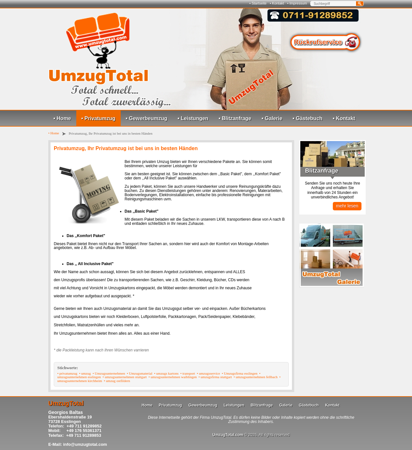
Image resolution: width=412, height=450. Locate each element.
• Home (62, 118)
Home (147, 405)
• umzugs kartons (166, 373)
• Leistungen (193, 118)
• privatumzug (67, 373)
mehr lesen (347, 205)
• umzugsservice (208, 373)
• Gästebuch (308, 118)
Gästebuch (309, 405)
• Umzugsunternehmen (109, 373)
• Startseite (258, 3)
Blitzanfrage (262, 405)
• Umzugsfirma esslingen (240, 373)
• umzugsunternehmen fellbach (255, 377)
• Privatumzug (98, 118)
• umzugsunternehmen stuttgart (125, 377)
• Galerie (272, 118)
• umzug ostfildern (117, 381)
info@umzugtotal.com (85, 444)
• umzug (85, 373)
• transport (187, 373)
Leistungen (234, 405)
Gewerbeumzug (202, 405)
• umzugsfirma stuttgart (215, 377)
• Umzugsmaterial (139, 373)
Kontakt (332, 405)
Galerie (285, 405)
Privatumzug (170, 405)
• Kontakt (277, 3)
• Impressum (297, 3)
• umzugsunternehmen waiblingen (172, 377)
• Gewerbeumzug (146, 118)
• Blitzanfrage (235, 118)
